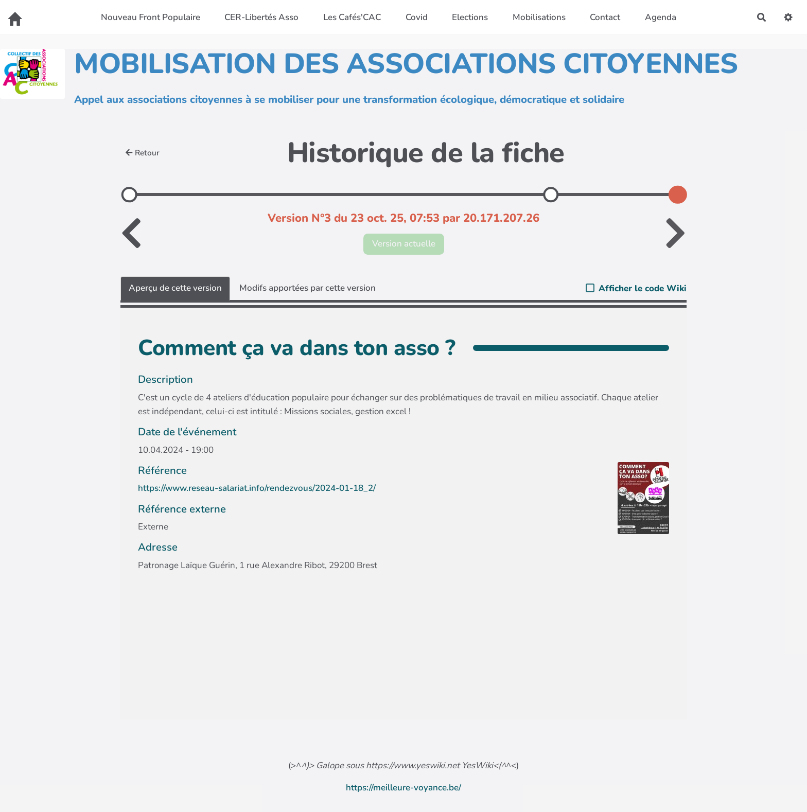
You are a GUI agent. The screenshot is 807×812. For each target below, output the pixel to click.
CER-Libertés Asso (261, 17)
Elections (470, 17)
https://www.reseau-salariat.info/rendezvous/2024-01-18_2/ (257, 488)
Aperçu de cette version (175, 288)
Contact (605, 17)
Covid (417, 17)
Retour (143, 153)
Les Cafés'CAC (352, 17)
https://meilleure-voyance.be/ (403, 787)
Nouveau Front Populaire (150, 17)
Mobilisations (539, 17)
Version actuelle (403, 244)
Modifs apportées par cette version (307, 288)
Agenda (660, 17)
